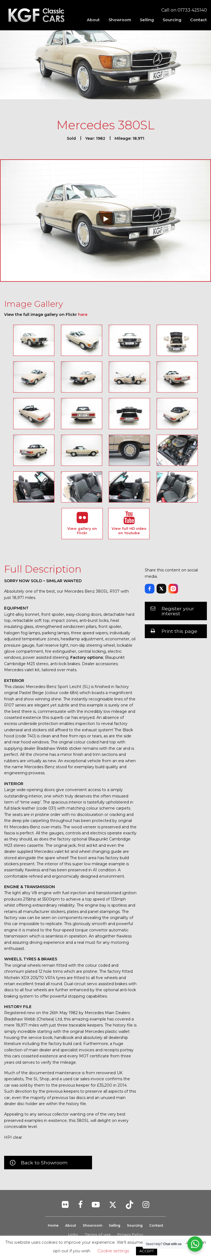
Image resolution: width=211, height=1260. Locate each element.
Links (73, 1235)
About (93, 19)
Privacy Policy (130, 1235)
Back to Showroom (44, 1162)
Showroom (120, 19)
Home (49, 1225)
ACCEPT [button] (146, 1251)
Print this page (179, 631)
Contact (198, 19)
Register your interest (178, 611)
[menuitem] (93, 20)
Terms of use (98, 1235)
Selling (147, 19)
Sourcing (172, 19)
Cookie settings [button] (113, 1250)
